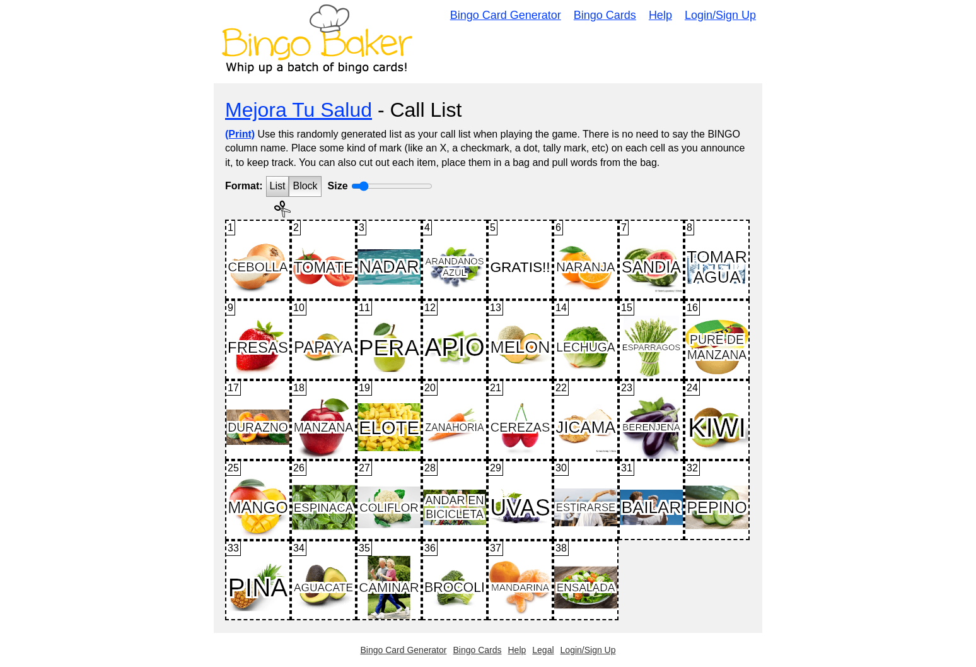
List (278, 185)
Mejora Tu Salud (298, 109)
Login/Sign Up (720, 15)
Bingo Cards (605, 15)
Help (660, 15)
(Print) (240, 134)
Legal (543, 650)
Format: (244, 185)
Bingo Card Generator (505, 15)
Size (338, 185)
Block (305, 185)
